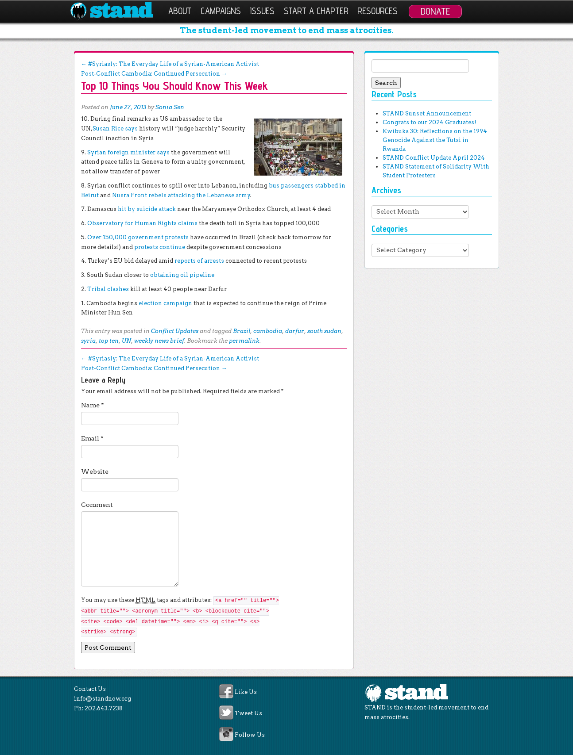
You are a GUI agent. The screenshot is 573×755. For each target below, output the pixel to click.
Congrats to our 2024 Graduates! (429, 122)
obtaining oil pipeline (182, 275)
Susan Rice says (115, 128)
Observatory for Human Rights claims (142, 223)
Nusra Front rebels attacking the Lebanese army (181, 195)
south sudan (324, 331)
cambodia (267, 331)
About (179, 10)
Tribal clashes (108, 289)
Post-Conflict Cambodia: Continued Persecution (154, 73)
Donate (435, 11)
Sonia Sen (169, 107)
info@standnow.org (102, 698)
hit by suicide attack (147, 209)
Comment (97, 504)
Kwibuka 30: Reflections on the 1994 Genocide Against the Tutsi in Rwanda (435, 140)
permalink (244, 340)
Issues (262, 10)
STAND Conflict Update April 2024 (434, 157)
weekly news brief (159, 340)
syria (88, 340)
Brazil (241, 331)
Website (94, 471)
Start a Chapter (316, 10)
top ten (109, 340)
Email (92, 438)
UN (126, 340)
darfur (294, 331)
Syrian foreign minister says (128, 152)
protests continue (159, 247)
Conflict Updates (174, 331)
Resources (377, 10)
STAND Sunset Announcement (427, 113)
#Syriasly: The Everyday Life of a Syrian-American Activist (170, 64)
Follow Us (250, 735)
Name (92, 405)
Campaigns (221, 10)
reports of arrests (199, 260)
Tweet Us (248, 713)
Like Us (246, 692)
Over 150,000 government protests (138, 237)
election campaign (165, 303)
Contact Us (90, 689)
